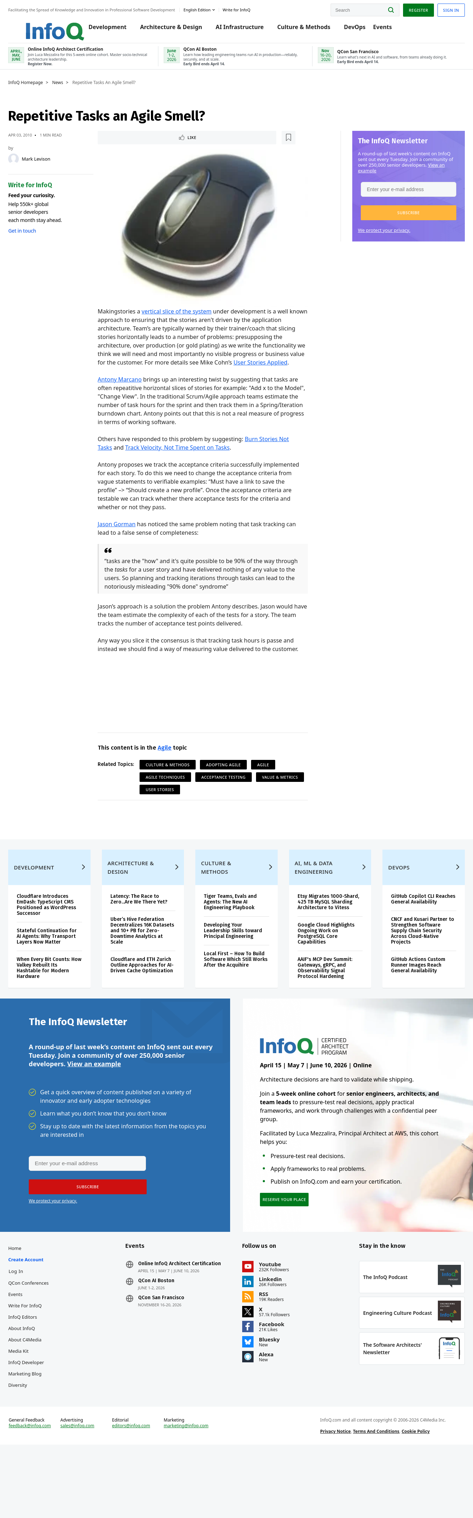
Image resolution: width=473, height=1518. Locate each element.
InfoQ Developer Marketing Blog (39, 1421)
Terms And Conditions (372, 1498)
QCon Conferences (41, 1336)
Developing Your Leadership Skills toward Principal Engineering (236, 964)
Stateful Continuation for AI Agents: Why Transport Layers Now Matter (56, 972)
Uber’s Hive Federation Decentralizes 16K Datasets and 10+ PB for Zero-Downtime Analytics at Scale (147, 964)
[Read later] (144, 146)
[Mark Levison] (26, 167)
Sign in (438, 8)
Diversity (30, 1438)
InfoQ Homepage (38, 91)
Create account (38, 1313)
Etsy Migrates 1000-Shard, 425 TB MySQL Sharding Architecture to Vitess (324, 938)
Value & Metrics (168, 801)
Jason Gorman (121, 536)
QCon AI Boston (163, 1334)
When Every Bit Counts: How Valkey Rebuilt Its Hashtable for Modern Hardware (56, 1007)
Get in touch (35, 239)
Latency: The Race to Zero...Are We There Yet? (146, 933)
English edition (210, 8)
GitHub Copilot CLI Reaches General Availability (404, 935)
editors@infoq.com (138, 1492)
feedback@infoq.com (43, 1492)
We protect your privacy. (371, 238)
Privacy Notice (331, 1498)
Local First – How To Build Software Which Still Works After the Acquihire (232, 995)
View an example (94, 1110)
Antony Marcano (124, 391)
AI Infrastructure (241, 29)
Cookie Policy (411, 1498)
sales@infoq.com (88, 1492)
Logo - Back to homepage (50, 25)
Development (109, 29)
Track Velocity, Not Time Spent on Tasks (182, 459)
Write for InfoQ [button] (249, 8)
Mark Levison (49, 167)
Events (384, 29)
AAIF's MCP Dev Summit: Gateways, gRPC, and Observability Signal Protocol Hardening (322, 1007)
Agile (169, 759)
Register (405, 8)
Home (27, 1302)
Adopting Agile (228, 776)
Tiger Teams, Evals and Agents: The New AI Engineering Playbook (233, 935)
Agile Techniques (170, 789)
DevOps (357, 29)
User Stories (216, 801)
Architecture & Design (173, 29)
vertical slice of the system (181, 315)
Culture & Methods (305, 29)
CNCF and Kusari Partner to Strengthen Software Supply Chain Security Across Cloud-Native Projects (411, 970)
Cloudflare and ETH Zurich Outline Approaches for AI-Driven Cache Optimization (148, 1001)
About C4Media (38, 1393)
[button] (395, 221)
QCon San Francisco (168, 1351)
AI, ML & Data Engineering (311, 901)
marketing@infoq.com (190, 1492)
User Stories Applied (162, 374)
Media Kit (31, 1404)
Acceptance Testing (228, 789)
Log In (29, 1325)
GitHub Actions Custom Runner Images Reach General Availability (410, 1004)
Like (120, 146)
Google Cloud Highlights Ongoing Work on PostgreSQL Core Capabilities (323, 972)
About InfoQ (34, 1382)
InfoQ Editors (35, 1370)
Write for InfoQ (38, 1359)
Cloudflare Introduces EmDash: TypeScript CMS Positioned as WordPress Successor (59, 938)
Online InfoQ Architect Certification (186, 1317)
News (70, 91)
